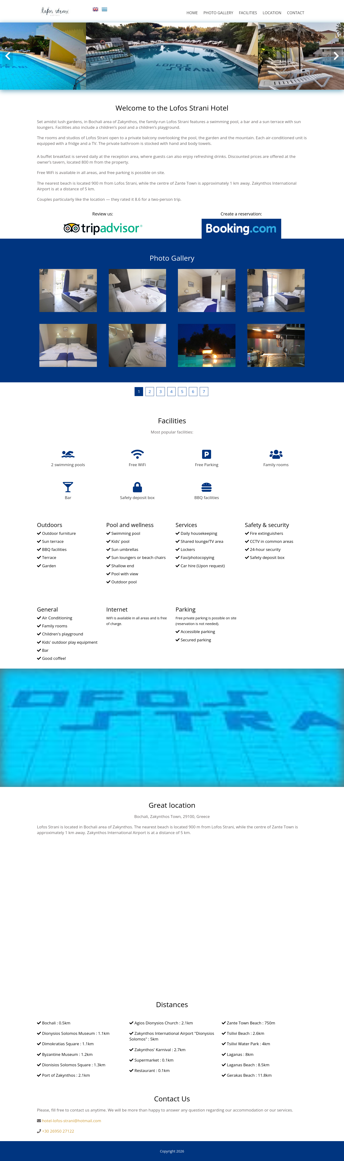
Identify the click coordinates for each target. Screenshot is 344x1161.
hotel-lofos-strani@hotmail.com (71, 1120)
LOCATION (272, 12)
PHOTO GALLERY (218, 12)
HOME (192, 12)
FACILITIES (248, 12)
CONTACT (295, 12)
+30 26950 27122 (58, 1131)
